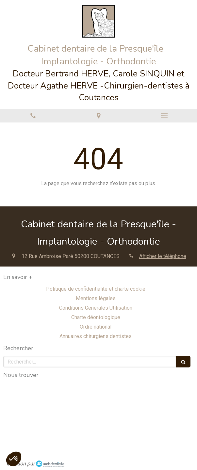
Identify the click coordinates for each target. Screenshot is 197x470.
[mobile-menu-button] (164, 115)
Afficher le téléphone (162, 256)
